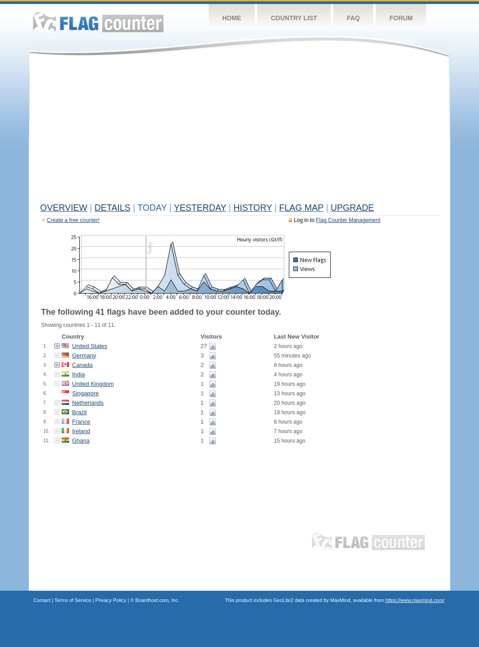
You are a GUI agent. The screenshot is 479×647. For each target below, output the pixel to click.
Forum (400, 18)
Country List (294, 18)
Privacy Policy (111, 600)
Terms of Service (73, 600)
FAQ (353, 18)
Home (231, 18)
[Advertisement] (239, 131)
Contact (41, 600)
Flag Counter (98, 22)
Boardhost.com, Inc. (157, 600)
